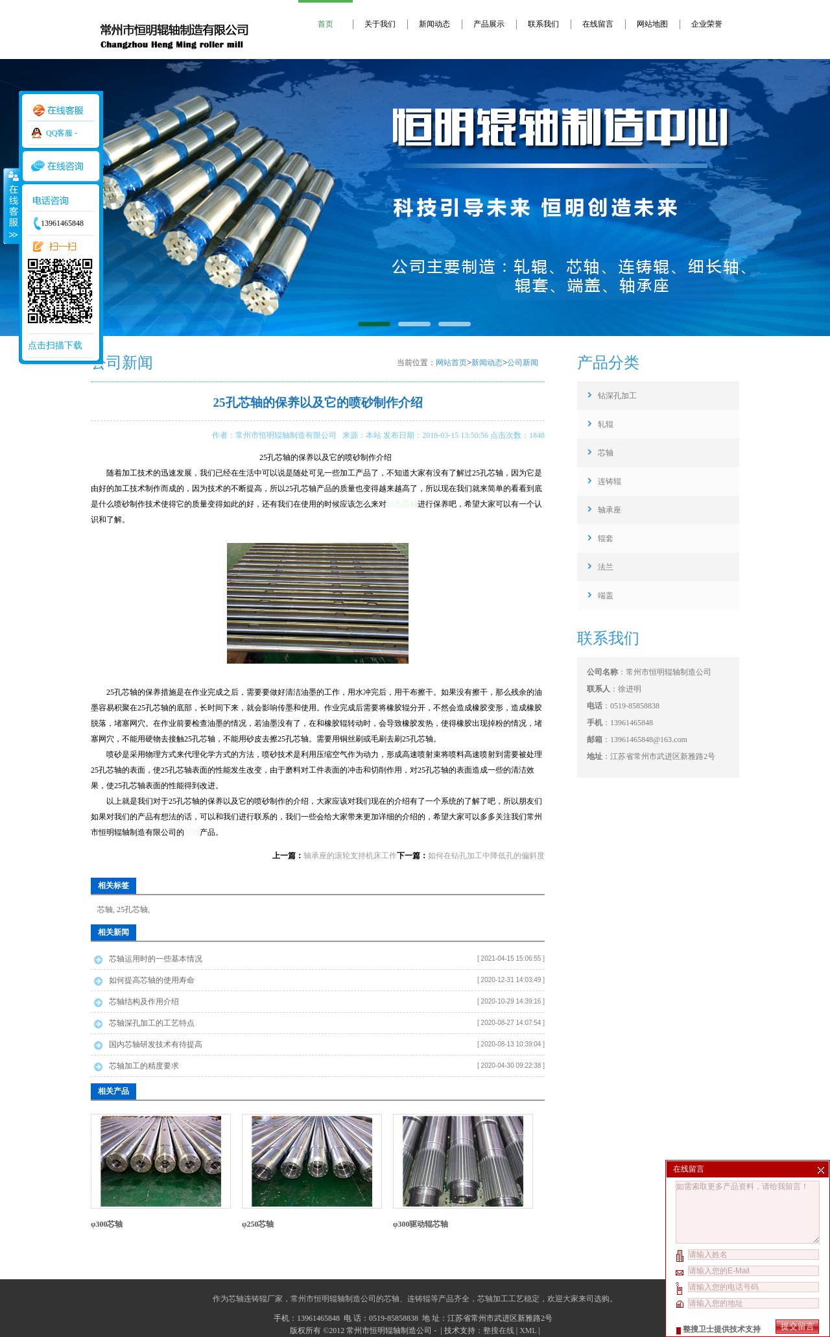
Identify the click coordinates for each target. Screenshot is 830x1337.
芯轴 (192, 832)
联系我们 (543, 24)
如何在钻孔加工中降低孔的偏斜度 (486, 855)
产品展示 (488, 24)
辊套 (605, 538)
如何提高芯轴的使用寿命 (152, 980)
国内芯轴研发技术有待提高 (155, 1044)
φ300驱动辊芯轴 (421, 1224)
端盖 (605, 595)
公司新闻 (522, 362)
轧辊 (605, 424)
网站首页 (451, 362)
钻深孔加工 (617, 395)
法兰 (605, 567)
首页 (325, 24)
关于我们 (380, 24)
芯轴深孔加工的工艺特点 (152, 1023)
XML (527, 1330)
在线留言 (597, 24)
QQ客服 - (61, 133)
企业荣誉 (706, 24)
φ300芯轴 (107, 1224)
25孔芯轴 (132, 909)
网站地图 (652, 24)
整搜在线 (498, 1330)
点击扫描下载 (55, 345)
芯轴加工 (492, 1298)
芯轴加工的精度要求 (144, 1065)
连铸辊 (609, 481)
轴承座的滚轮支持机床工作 (350, 855)
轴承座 (609, 509)
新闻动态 (434, 24)
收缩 (11, 205)
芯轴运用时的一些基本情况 (155, 958)
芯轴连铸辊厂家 (255, 1298)
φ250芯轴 (258, 1224)
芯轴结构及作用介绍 (144, 1001)
